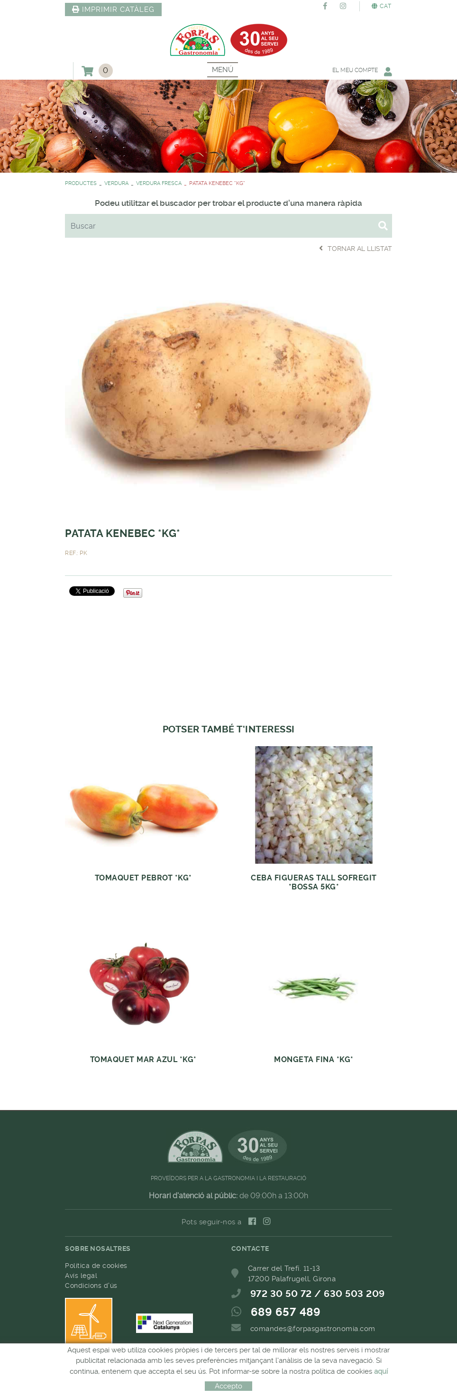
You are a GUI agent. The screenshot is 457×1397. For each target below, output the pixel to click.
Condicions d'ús (91, 1285)
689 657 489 (286, 1312)
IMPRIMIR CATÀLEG (113, 9)
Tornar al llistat (355, 248)
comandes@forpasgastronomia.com (312, 1328)
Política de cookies (96, 1265)
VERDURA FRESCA (159, 183)
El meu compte (362, 71)
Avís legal (81, 1275)
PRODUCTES (81, 183)
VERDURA (116, 183)
